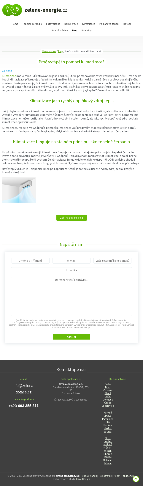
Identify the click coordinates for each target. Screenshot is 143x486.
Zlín (108, 422)
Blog (74, 30)
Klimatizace (88, 23)
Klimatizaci (9, 76)
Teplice (108, 456)
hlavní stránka (49, 51)
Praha (108, 384)
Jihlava (108, 415)
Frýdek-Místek (108, 449)
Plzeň (108, 393)
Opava (107, 431)
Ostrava (107, 390)
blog (60, 51)
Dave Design (83, 479)
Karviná (108, 412)
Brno (107, 387)
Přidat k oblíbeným (124, 475)
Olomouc (108, 399)
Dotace (127, 23)
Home (15, 23)
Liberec (108, 454)
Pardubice (107, 419)
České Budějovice (108, 404)
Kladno (108, 428)
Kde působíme (60, 30)
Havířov (108, 425)
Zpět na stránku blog (71, 217)
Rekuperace (71, 23)
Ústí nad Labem (107, 461)
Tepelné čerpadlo (32, 23)
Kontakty (87, 30)
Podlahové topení (109, 23)
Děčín (108, 396)
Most (108, 438)
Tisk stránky (105, 475)
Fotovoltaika (53, 23)
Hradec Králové (108, 443)
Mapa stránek (89, 475)
